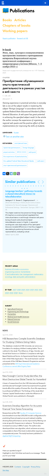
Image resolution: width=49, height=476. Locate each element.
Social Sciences (13, 322)
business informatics (12, 269)
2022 (36, 290)
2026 (19, 290)
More (21, 293)
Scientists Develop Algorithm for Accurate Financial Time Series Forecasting (22, 407)
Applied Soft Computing (11, 436)
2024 (27, 290)
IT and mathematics (12, 274)
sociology (8, 277)
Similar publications (20, 181)
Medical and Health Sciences (18, 316)
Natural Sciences (14, 319)
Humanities (12, 314)
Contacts (17, 467)
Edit (45, 473)
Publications (22, 10)
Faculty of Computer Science (30, 413)
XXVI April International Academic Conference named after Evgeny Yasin (21, 365)
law (21, 274)
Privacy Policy (35, 467)
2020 (7, 293)
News (5, 330)
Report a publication (9, 38)
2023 (32, 290)
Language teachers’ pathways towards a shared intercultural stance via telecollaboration (23, 194)
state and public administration (24, 277)
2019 (11, 293)
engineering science (12, 272)
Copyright (26, 467)
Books (7, 20)
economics (24, 269)
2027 (14, 290)
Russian (16, 133)
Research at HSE (22, 38)
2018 (16, 293)
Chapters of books (16, 25)
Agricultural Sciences (15, 309)
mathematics (38, 274)
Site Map (6, 470)
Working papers (15, 31)
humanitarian (25, 272)
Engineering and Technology (18, 311)
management (28, 274)
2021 (40, 290)
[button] (5, 186)
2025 (23, 290)
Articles (20, 20)
